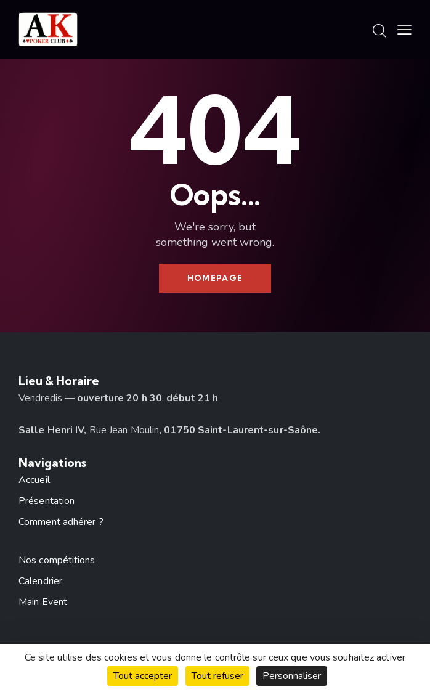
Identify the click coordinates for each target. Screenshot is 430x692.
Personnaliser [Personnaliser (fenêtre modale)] (291, 676)
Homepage (215, 278)
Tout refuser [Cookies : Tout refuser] (217, 676)
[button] (404, 30)
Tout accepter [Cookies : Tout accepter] (142, 676)
